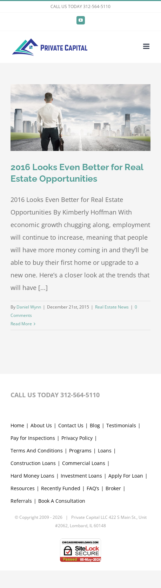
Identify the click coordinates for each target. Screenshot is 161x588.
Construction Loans (33, 463)
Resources (23, 488)
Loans (105, 450)
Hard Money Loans (32, 475)
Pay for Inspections (33, 438)
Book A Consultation (61, 501)
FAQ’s (93, 488)
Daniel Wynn (28, 307)
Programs (80, 450)
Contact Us (70, 425)
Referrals (21, 501)
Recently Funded (60, 488)
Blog (95, 425)
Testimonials (121, 425)
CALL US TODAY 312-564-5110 (80, 6)
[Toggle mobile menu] (146, 46)
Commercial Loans (83, 463)
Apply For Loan (125, 475)
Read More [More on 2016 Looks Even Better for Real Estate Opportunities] (21, 324)
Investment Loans (81, 475)
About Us (41, 425)
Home (17, 425)
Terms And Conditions (37, 450)
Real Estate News (112, 307)
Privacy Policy (77, 438)
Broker (113, 488)
